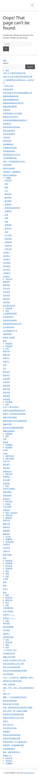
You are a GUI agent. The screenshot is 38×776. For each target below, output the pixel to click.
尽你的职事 (7, 165)
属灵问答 (7, 194)
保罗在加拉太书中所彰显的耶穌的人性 (17, 93)
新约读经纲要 (8, 627)
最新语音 (6, 534)
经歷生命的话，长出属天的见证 (15, 742)
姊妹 (5, 187)
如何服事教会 (8, 144)
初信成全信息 (8, 317)
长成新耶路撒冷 (9, 749)
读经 (7, 621)
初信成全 (8, 343)
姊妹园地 (8, 433)
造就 (7, 647)
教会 (7, 486)
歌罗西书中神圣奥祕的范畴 (13, 714)
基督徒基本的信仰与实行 (12, 324)
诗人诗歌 (7, 235)
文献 (4, 439)
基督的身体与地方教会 (11, 127)
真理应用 (6, 385)
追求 (7, 640)
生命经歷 (6, 379)
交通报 (8, 178)
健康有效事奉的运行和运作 (13, 103)
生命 (5, 215)
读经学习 (6, 633)
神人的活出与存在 (10, 728)
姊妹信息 (6, 281)
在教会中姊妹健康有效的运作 (14, 410)
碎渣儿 (5, 721)
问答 (7, 348)
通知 (7, 645)
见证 (5, 232)
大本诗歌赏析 (8, 608)
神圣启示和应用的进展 (11, 735)
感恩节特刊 (9, 456)
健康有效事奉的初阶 (11, 96)
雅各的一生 (7, 755)
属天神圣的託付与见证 (11, 154)
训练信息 (6, 299)
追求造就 (8, 642)
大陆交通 (6, 137)
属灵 (7, 436)
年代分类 (6, 288)
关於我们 (8, 761)
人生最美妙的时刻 (10, 313)
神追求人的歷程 (9, 337)
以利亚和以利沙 (9, 653)
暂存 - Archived (11, 512)
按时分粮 (8, 474)
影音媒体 (8, 447)
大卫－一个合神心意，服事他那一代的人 (18, 677)
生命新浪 (8, 568)
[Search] (6, 48)
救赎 (4, 585)
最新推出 (8, 518)
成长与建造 (9, 458)
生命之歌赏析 (8, 611)
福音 (5, 221)
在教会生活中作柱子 (11, 117)
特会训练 (8, 566)
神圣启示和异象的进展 (11, 738)
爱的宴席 (8, 561)
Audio (5, 450)
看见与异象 (7, 554)
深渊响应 (7, 211)
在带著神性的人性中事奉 (12, 113)
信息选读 (7, 180)
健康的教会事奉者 (10, 106)
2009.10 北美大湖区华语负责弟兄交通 (17, 76)
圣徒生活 (7, 228)
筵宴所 (5, 442)
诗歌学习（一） (9, 615)
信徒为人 (6, 358)
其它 (4, 368)
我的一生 (6, 694)
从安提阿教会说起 (10, 158)
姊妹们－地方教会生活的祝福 (14, 414)
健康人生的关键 (9, 657)
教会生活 (6, 372)
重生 (4, 341)
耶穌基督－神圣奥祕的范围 (13, 745)
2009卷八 (6, 276)
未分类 (8, 537)
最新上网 (6, 524)
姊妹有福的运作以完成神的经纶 (15, 421)
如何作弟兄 (7, 141)
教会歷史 (7, 197)
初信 (5, 184)
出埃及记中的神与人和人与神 (14, 660)
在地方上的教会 (9, 488)
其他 (4, 365)
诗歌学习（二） (9, 618)
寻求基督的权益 (9, 151)
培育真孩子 (7, 124)
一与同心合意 (8, 86)
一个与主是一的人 (10, 650)
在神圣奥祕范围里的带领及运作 (15, 120)
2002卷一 (6, 252)
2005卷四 (6, 263)
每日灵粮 (6, 480)
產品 (7, 571)
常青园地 (8, 445)
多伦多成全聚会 (9, 134)
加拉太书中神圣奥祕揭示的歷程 (15, 670)
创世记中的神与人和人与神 (13, 664)
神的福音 (6, 731)
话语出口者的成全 (10, 175)
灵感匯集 (8, 763)
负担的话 (7, 245)
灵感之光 (6, 551)
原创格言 (6, 476)
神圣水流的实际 (9, 168)
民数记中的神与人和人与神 (13, 718)
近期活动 (6, 510)
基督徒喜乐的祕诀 (10, 320)
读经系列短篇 (8, 637)
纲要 (7, 595)
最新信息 (6, 527)
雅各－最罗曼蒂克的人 (11, 752)
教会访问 (8, 501)
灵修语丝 (6, 483)
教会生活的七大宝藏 (11, 704)
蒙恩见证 (8, 600)
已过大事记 (7, 506)
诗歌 (4, 558)
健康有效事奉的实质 (11, 99)
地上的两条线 (8, 674)
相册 (7, 573)
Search (6, 63)
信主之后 (6, 461)
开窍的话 (6, 548)
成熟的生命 (7, 471)
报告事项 (8, 402)
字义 (5, 190)
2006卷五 (6, 266)
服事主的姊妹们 (9, 431)
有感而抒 (7, 204)
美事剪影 (7, 225)
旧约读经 (6, 630)
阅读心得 (8, 758)
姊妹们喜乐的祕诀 (10, 417)
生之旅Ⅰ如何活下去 (10, 330)
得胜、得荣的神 (9, 684)
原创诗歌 (8, 346)
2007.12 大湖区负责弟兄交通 (14, 73)
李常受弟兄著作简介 (11, 208)
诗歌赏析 (7, 239)
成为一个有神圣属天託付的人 (14, 161)
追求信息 (6, 302)
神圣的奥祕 (7, 334)
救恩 (4, 582)
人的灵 (5, 579)
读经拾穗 (7, 242)
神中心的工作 (8, 724)
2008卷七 (6, 273)
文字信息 (6, 292)
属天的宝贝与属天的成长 (12, 681)
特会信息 (6, 295)
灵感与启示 (9, 542)
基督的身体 (7, 495)
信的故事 (8, 308)
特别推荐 (8, 563)
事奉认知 (6, 351)
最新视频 (6, 530)
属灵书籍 (6, 285)
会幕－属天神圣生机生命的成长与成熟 (17, 707)
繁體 (4, 60)
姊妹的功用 (7, 424)
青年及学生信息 (9, 306)
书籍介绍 (8, 515)
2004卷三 (6, 259)
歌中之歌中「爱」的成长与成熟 (15, 711)
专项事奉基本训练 (10, 148)
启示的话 (6, 544)
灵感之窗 (7, 249)
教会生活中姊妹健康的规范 (13, 427)
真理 (5, 218)
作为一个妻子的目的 (11, 407)
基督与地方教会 (9, 130)
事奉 (7, 70)
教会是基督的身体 (10, 700)
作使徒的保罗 (8, 89)
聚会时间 (8, 597)
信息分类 (8, 279)
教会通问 (7, 201)
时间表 (8, 504)
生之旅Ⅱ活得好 (8, 327)
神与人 (5, 589)
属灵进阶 (6, 468)
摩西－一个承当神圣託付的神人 (15, 697)
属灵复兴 (6, 464)
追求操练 (6, 396)
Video (5, 453)
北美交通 (6, 110)
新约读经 (6, 623)
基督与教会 (7, 492)
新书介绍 (6, 520)
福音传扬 (6, 389)
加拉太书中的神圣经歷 (11, 667)
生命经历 (6, 382)
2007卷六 (6, 269)
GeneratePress (29, 773)
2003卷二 (6, 256)
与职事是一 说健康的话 (12, 172)
